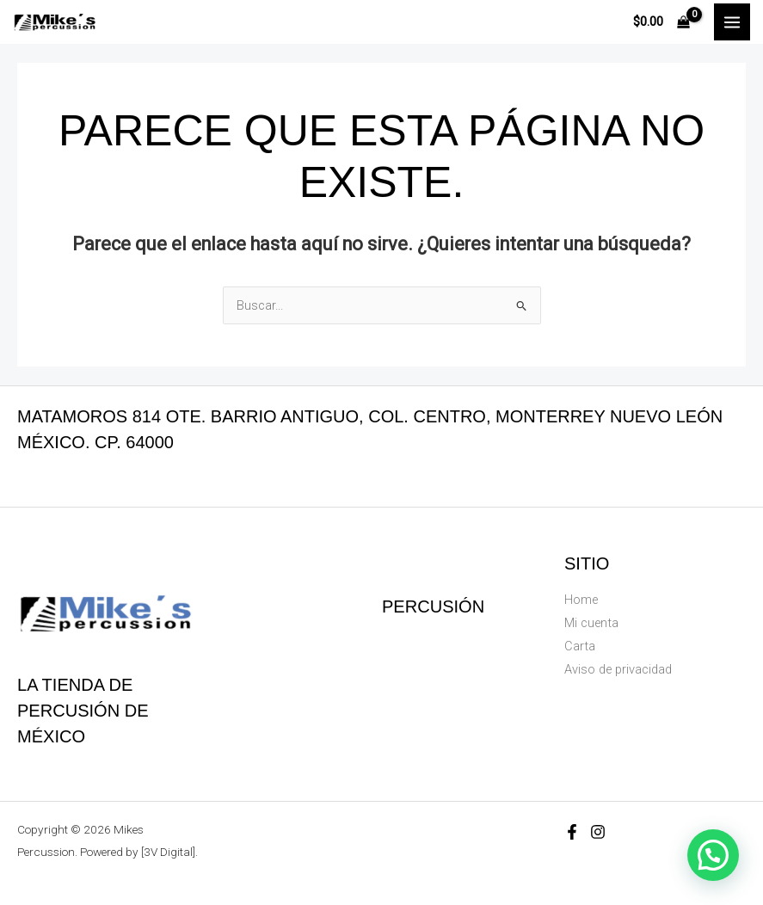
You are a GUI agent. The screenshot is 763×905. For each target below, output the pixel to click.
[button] (713, 855)
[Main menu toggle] (732, 21)
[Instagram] (598, 832)
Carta (579, 646)
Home (581, 599)
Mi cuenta (591, 623)
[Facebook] (572, 832)
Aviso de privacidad (618, 669)
